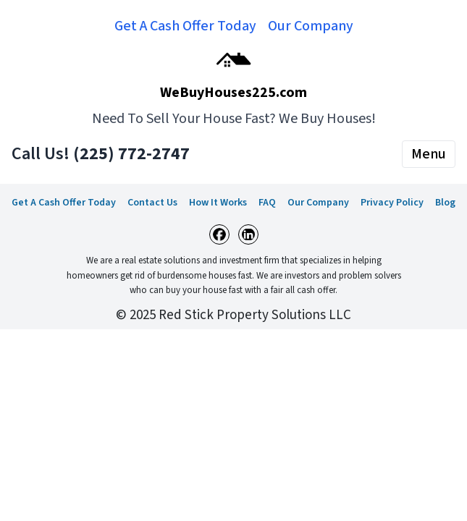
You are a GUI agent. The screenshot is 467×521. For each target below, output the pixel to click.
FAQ (267, 202)
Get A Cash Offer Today (185, 26)
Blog (445, 202)
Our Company (310, 26)
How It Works (218, 202)
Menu (428, 154)
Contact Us (152, 202)
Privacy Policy (392, 202)
